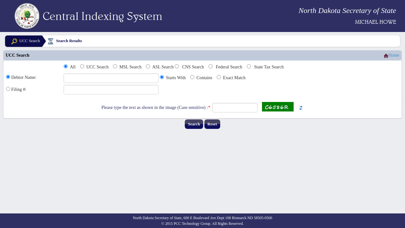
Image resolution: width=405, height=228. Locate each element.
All (73, 67)
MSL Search (130, 67)
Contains (204, 77)
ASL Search (163, 67)
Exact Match (234, 77)
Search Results (64, 41)
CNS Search (193, 67)
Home (391, 55)
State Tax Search (269, 67)
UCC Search (25, 41)
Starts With (176, 77)
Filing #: (19, 89)
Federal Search (229, 67)
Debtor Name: (24, 77)
